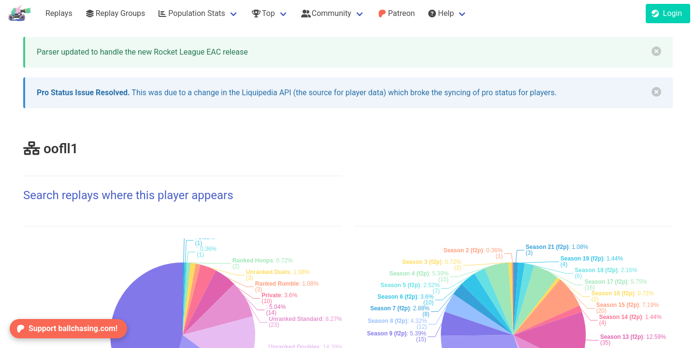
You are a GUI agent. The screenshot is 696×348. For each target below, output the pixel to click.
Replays (58, 13)
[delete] (656, 51)
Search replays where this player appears (128, 195)
